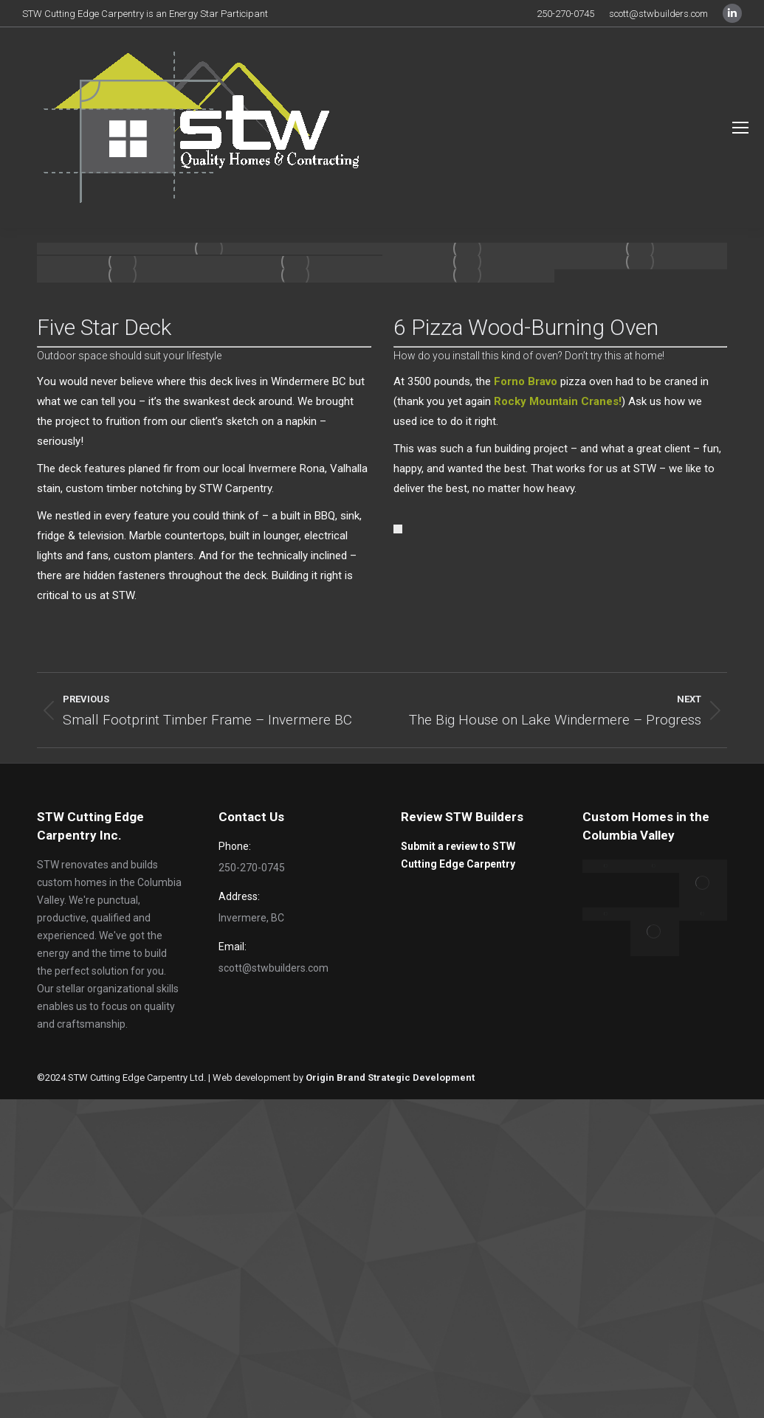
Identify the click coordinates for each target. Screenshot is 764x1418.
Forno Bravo (525, 381)
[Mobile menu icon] (740, 127)
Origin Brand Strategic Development (390, 1077)
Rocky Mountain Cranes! (558, 401)
